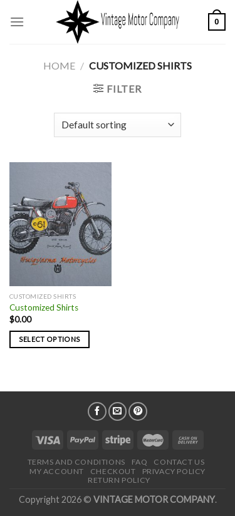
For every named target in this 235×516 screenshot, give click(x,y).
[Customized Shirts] (60, 224)
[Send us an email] (117, 411)
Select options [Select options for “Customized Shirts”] (50, 339)
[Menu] (16, 21)
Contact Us (179, 462)
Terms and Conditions (76, 462)
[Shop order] (117, 125)
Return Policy (119, 480)
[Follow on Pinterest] (137, 411)
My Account (56, 471)
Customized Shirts (43, 307)
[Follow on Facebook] (97, 411)
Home (59, 65)
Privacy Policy (174, 471)
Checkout (113, 471)
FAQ (140, 462)
